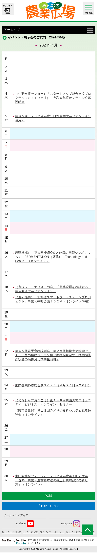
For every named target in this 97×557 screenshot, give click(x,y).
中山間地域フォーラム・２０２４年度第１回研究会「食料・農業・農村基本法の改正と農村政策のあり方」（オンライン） (51, 480)
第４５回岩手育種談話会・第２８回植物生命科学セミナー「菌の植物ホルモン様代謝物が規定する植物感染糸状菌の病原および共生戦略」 (53, 355)
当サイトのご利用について (80, 532)
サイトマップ (30, 532)
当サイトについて (11, 532)
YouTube (25, 523)
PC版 (48, 495)
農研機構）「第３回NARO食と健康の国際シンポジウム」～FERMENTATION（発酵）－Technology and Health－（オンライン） (53, 257)
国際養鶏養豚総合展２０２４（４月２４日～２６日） (53, 385)
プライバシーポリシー (52, 532)
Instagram (70, 523)
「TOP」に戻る (48, 506)
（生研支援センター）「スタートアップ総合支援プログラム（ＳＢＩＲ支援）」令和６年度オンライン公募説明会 (53, 98)
